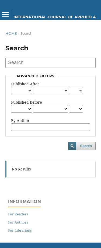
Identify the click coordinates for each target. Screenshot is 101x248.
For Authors (18, 222)
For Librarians (20, 230)
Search (86, 146)
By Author (20, 120)
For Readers (18, 214)
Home (11, 33)
